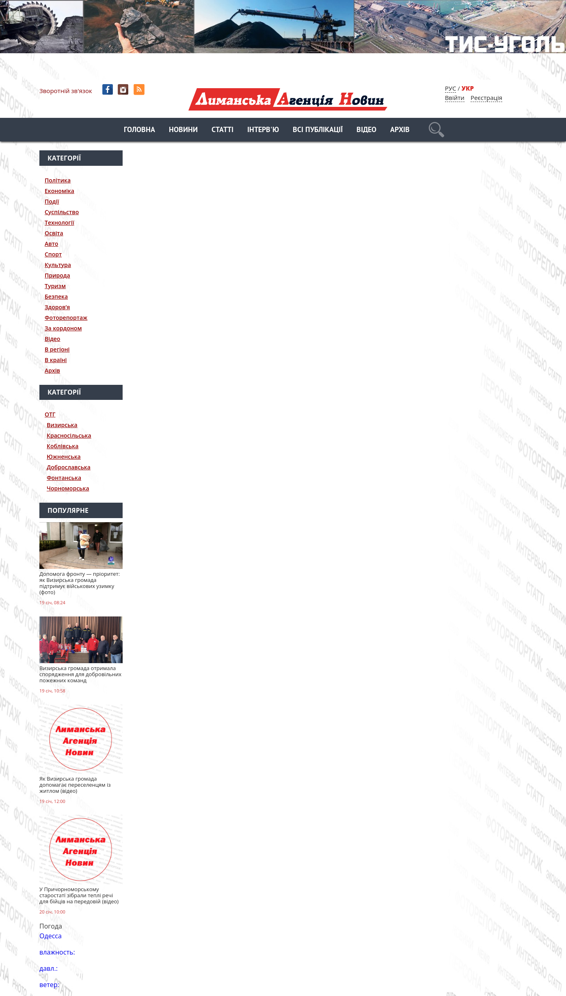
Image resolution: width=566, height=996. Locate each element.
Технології (59, 222)
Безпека (56, 296)
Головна (139, 130)
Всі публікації (318, 130)
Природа (57, 275)
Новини (183, 130)
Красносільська (69, 435)
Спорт (53, 254)
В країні (56, 360)
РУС (450, 88)
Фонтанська (64, 478)
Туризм (55, 286)
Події (52, 201)
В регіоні (57, 349)
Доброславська (69, 467)
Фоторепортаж (66, 317)
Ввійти (454, 97)
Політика (58, 180)
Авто (51, 243)
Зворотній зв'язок (65, 91)
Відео (366, 130)
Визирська (62, 425)
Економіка (59, 191)
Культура (58, 265)
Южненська (64, 456)
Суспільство (62, 212)
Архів (400, 130)
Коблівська (62, 446)
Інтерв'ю (263, 130)
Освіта (54, 233)
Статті (222, 130)
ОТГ (50, 414)
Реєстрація (486, 97)
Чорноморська (68, 488)
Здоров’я (57, 307)
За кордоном (63, 328)
